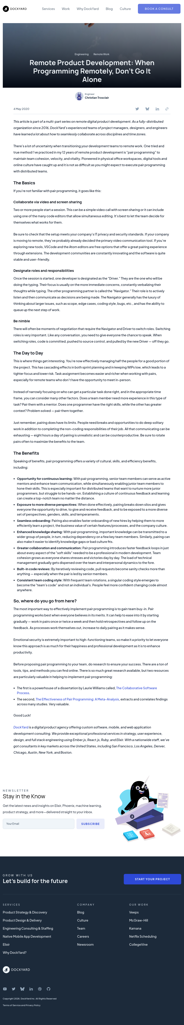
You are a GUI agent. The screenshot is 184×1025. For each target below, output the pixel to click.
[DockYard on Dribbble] (40, 989)
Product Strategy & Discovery (25, 912)
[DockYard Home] (16, 969)
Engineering (82, 54)
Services (48, 9)
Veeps (134, 912)
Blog (109, 9)
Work (66, 9)
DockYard (20, 727)
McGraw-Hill (138, 920)
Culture (125, 9)
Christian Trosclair (97, 97)
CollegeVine (138, 944)
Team (81, 928)
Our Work (139, 904)
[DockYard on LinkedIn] (31, 989)
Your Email (13, 823)
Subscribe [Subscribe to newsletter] (90, 824)
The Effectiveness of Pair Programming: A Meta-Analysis (77, 699)
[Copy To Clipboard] (167, 109)
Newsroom (85, 944)
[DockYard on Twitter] (13, 989)
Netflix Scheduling (143, 936)
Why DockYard (88, 9)
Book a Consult (159, 9)
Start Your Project (152, 879)
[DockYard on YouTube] (5, 989)
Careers (83, 936)
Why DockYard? (15, 952)
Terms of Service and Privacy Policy (22, 1005)
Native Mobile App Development (27, 936)
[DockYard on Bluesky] (22, 989)
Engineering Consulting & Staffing (28, 928)
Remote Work (101, 54)
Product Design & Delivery (22, 920)
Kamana (135, 928)
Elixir (6, 944)
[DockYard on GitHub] (48, 989)
